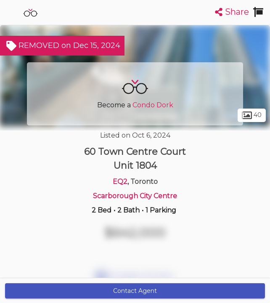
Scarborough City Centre (135, 196)
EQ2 (120, 182)
